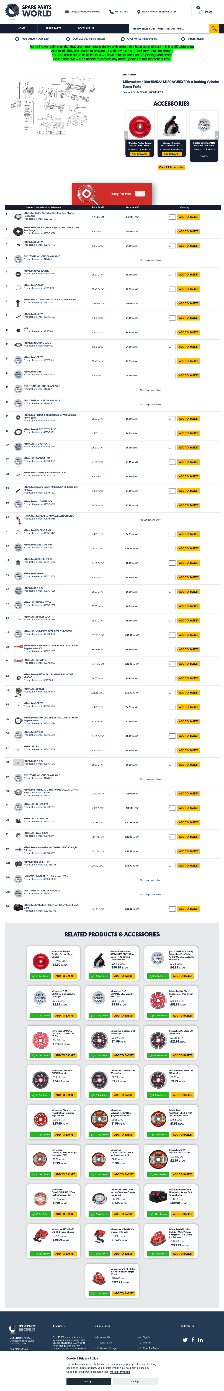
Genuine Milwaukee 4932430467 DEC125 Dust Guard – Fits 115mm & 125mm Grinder (171, 144)
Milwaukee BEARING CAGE (37, 342)
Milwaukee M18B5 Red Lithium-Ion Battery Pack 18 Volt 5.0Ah (180, 1192)
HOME (21, 28)
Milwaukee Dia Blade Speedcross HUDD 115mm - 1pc (181, 994)
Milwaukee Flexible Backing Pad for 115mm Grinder (139, 144)
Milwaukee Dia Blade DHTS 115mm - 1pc (62, 1072)
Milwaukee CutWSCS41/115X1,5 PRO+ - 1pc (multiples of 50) (181, 1113)
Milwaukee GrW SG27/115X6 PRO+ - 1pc (179, 1151)
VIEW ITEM (203, 156)
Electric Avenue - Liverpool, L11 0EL (156, 12)
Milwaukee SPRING (33, 587)
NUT (26, 328)
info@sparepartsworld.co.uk (82, 11)
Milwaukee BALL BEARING (37, 270)
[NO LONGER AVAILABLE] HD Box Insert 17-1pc (46, 876)
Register (144, 1342)
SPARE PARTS (53, 28)
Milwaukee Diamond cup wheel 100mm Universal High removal (63, 1113)
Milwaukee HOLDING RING (37, 530)
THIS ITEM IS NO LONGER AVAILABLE (42, 256)
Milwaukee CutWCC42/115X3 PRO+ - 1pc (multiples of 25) (63, 1192)
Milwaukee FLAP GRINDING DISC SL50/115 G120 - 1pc (121, 994)
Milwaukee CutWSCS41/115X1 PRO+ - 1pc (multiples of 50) (122, 1113)
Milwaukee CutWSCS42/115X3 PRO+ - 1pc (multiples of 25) (122, 1153)
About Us (102, 1337)
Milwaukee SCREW (33, 241)
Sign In (144, 1337)
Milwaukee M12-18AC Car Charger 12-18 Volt (122, 1230)
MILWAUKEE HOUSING (35, 659)
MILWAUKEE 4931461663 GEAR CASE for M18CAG (48, 631)
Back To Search (129, 75)
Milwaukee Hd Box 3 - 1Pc (37, 861)
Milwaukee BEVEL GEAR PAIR (38, 544)
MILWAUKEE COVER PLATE (37, 443)
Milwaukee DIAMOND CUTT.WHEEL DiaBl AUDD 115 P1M (63, 1034)
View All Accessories (171, 167)
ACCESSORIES (86, 28)
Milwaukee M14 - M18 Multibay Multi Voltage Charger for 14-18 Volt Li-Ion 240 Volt (180, 1233)
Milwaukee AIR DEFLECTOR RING (40, 429)
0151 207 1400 (118, 12)
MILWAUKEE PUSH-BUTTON (37, 602)
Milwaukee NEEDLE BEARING (38, 559)
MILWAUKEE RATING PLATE (37, 458)
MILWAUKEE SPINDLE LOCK (37, 616)
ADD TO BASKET (139, 154)
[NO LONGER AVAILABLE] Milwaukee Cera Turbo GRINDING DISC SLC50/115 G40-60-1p (203, 144)
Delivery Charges (106, 1348)
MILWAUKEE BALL (32, 746)
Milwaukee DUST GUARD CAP (39, 501)
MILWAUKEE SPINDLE (34, 688)
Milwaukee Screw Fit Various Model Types (45, 472)
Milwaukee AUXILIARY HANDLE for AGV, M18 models (50, 299)
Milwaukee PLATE (32, 371)
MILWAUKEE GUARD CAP (36, 804)
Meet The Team (148, 1348)
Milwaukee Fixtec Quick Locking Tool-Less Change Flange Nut (122, 1192)
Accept (88, 1381)
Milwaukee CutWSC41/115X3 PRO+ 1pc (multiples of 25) (64, 1153)
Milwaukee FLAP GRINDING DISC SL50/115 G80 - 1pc (63, 994)
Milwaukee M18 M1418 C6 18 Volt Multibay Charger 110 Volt (122, 1272)
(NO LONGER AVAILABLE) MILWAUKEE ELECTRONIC (49, 515)
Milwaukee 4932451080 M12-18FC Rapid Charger (63, 1230)
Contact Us (103, 1342)
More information (120, 1371)
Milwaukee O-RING (33, 285)
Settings (135, 1381)
